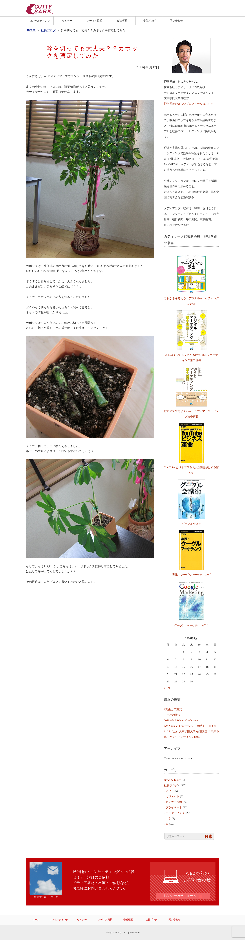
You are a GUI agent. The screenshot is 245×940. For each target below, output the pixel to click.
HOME (31, 30)
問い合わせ (176, 20)
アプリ (170, 790)
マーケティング (175, 812)
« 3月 (167, 687)
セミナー (67, 20)
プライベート (174, 807)
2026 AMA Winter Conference (181, 720)
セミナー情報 (174, 801)
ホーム (35, 919)
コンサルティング (40, 20)
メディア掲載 (94, 20)
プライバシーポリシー (115, 932)
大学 (168, 818)
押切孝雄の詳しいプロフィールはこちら (188, 103)
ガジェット (172, 796)
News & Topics (172, 779)
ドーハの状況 (172, 714)
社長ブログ (149, 20)
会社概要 (122, 20)
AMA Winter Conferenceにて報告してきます (190, 725)
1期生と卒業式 (173, 709)
